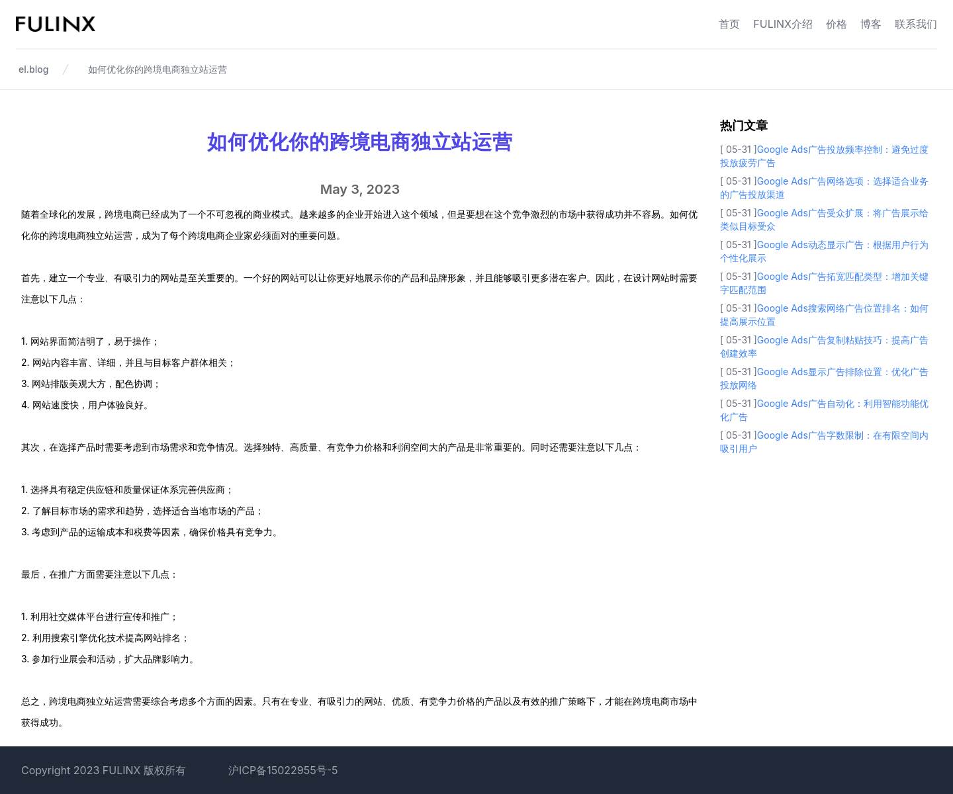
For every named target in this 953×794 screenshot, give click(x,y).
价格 (836, 23)
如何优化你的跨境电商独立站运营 (157, 69)
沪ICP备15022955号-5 (283, 770)
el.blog (33, 69)
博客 (871, 23)
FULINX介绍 (783, 23)
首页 (729, 23)
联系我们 (916, 23)
